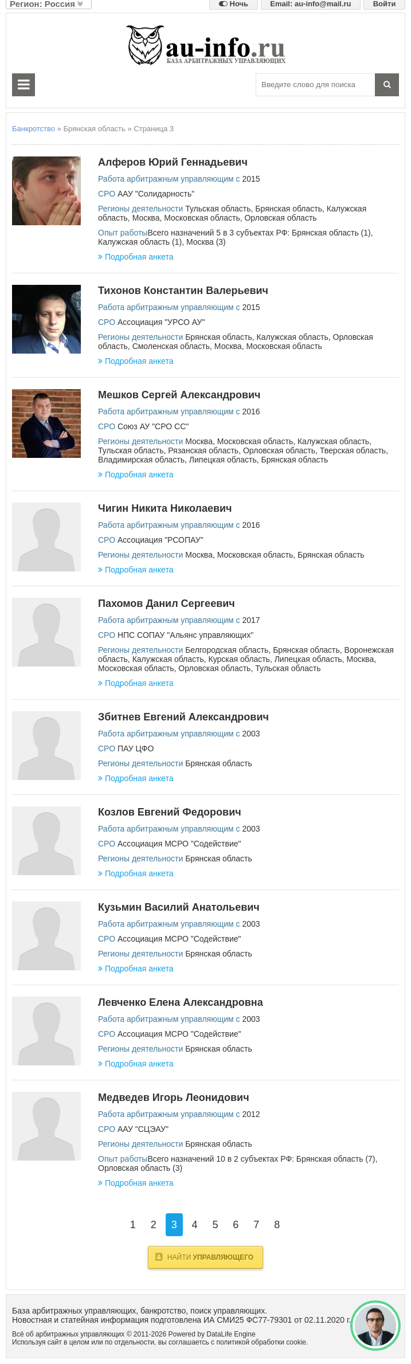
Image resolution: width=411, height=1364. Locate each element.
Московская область (202, 217)
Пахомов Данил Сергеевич (166, 603)
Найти (204, 1257)
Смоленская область (171, 346)
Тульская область (217, 208)
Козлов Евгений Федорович (169, 812)
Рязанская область (203, 450)
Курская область (239, 659)
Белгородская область (226, 649)
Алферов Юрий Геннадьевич (173, 162)
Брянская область (288, 208)
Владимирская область (141, 459)
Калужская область (292, 337)
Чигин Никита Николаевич (165, 508)
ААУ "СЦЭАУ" (143, 1129)
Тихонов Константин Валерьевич (183, 290)
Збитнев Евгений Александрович (183, 717)
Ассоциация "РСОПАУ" (160, 539)
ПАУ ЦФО (136, 748)
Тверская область (353, 450)
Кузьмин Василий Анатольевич (179, 907)
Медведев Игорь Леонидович (173, 1097)
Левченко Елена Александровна (180, 1002)
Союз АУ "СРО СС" (153, 426)
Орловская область (280, 217)
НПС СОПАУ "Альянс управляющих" (185, 635)
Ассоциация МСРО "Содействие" (179, 843)
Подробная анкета (135, 256)
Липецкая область (223, 459)
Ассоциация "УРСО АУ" (161, 322)
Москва (146, 217)
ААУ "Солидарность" (156, 193)
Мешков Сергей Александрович (179, 395)
